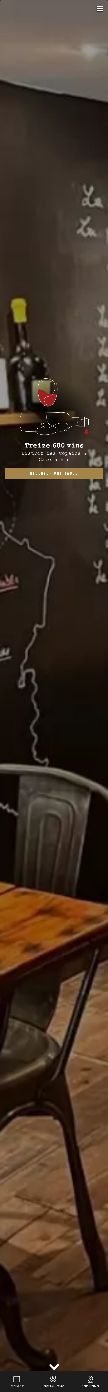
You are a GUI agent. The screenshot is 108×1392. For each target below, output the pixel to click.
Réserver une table (54, 473)
